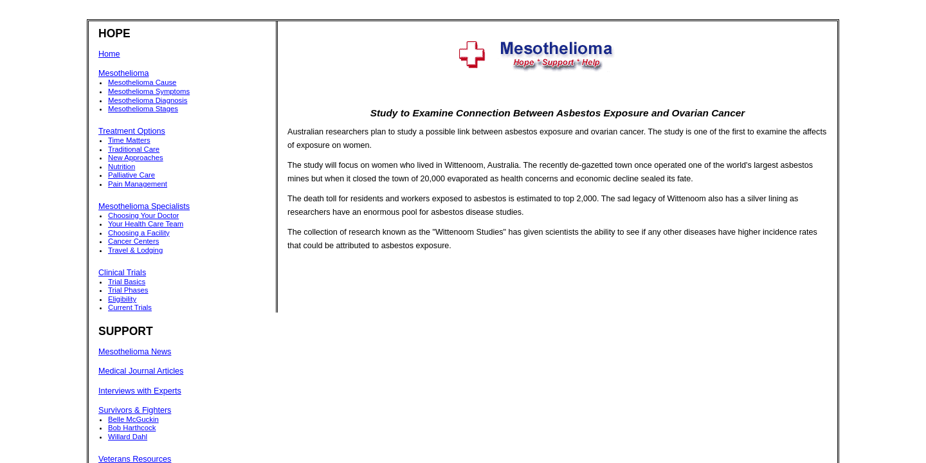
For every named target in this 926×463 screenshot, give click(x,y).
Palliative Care (131, 175)
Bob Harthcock (132, 427)
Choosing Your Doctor (143, 215)
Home (109, 54)
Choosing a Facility (139, 233)
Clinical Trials (122, 272)
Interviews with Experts (139, 390)
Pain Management (137, 184)
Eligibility (122, 299)
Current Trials (130, 307)
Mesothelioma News (134, 351)
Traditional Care (133, 149)
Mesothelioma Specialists (144, 206)
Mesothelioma (123, 73)
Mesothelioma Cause (142, 82)
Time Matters (129, 140)
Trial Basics (126, 282)
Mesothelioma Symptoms (149, 91)
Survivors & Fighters (134, 410)
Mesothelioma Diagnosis (147, 100)
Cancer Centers (133, 241)
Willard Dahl (127, 436)
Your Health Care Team (145, 224)
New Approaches (135, 157)
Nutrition (121, 166)
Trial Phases (128, 290)
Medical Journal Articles (140, 371)
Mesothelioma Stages (143, 109)
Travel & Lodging (135, 250)
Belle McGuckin (133, 419)
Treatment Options (131, 131)
